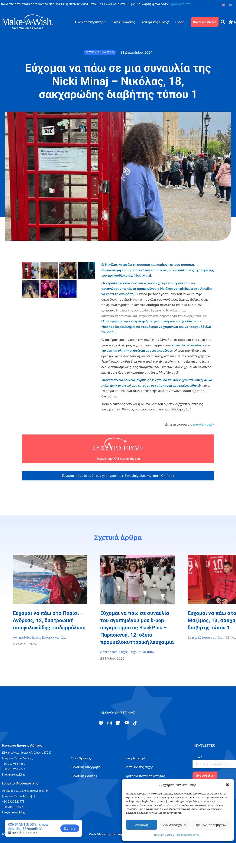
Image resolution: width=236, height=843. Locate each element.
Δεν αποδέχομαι (174, 825)
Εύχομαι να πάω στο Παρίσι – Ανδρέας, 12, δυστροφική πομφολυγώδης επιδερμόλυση (49, 620)
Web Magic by (107, 834)
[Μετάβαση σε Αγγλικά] (223, 4)
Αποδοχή (141, 825)
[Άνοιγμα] (101, 723)
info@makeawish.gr (14, 774)
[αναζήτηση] (223, 22)
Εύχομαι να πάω (54, 637)
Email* (197, 757)
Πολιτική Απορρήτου (188, 834)
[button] (227, 785)
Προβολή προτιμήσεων (211, 825)
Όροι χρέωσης (180, 4)
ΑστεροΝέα (21, 637)
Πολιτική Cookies (164, 834)
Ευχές (36, 637)
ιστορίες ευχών (203, 424)
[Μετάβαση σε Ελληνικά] (230, 4)
